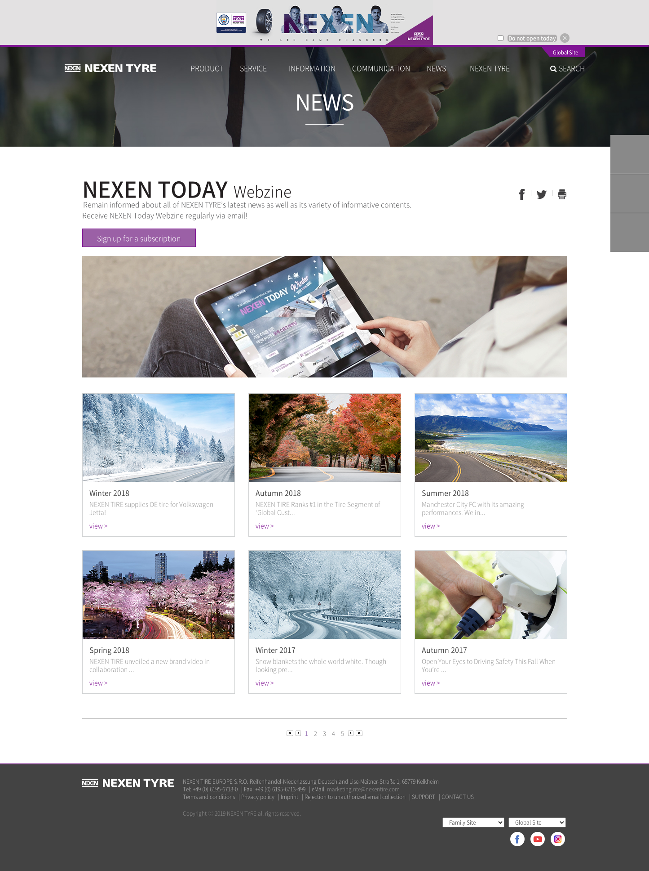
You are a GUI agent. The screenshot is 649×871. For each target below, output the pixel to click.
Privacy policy (257, 797)
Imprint (289, 797)
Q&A (629, 193)
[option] (324, 22)
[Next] (351, 732)
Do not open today (532, 38)
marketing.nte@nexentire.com (363, 789)
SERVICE (256, 68)
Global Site (565, 53)
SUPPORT (423, 797)
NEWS (440, 68)
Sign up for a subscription (139, 238)
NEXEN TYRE (490, 68)
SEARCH (567, 68)
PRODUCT (206, 68)
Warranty (629, 232)
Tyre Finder (629, 154)
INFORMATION (312, 68)
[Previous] (290, 732)
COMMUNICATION (381, 68)
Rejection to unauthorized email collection (355, 797)
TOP (629, 271)
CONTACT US (457, 797)
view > (98, 525)
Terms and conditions (209, 797)
